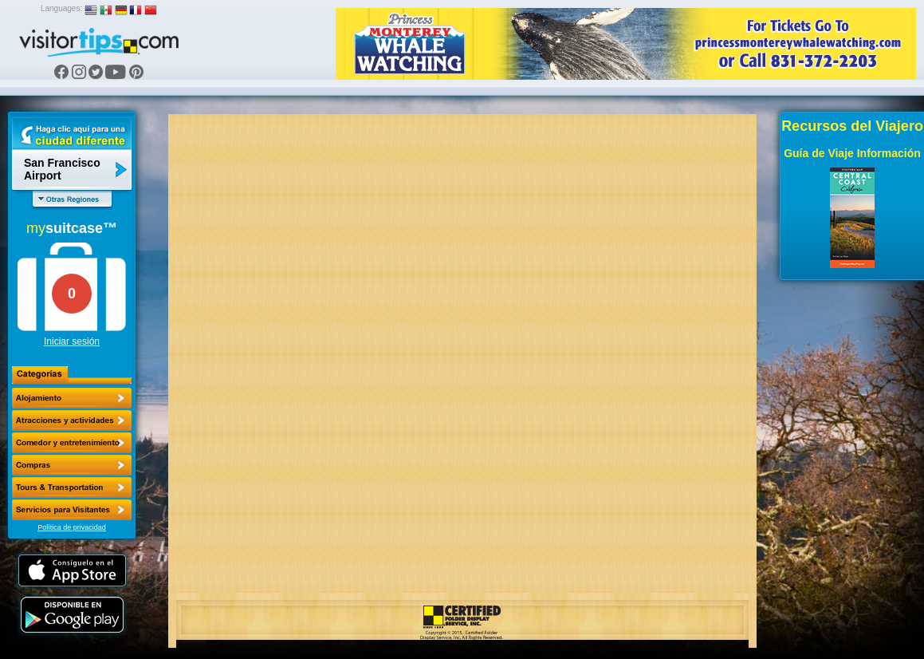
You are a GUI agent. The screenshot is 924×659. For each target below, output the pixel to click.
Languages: (61, 8)
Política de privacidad (71, 527)
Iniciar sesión (72, 341)
